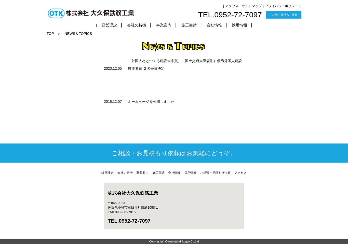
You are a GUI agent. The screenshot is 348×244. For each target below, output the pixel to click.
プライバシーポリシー (281, 6)
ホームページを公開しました (151, 101)
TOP (50, 34)
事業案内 (163, 25)
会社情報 (214, 25)
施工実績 (189, 25)
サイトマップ (252, 6)
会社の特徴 (136, 25)
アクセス (231, 6)
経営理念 (109, 25)
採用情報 (239, 25)
